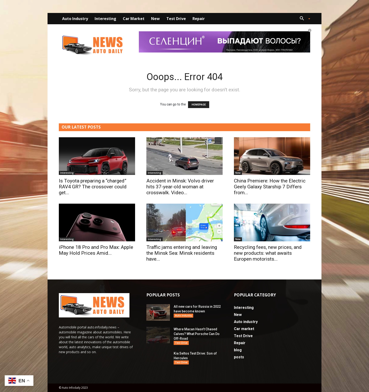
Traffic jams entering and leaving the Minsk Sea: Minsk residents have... (181, 253)
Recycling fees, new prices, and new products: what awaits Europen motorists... (268, 253)
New (155, 18)
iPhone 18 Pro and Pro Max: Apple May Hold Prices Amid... (96, 250)
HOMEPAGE (199, 104)
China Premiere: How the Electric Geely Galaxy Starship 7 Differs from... (269, 186)
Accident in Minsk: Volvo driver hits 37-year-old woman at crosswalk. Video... (180, 186)
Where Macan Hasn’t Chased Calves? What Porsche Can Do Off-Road (197, 333)
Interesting (105, 18)
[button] (303, 19)
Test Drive (176, 18)
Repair (199, 18)
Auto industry (75, 18)
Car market (133, 18)
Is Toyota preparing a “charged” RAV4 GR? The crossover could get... (93, 186)
